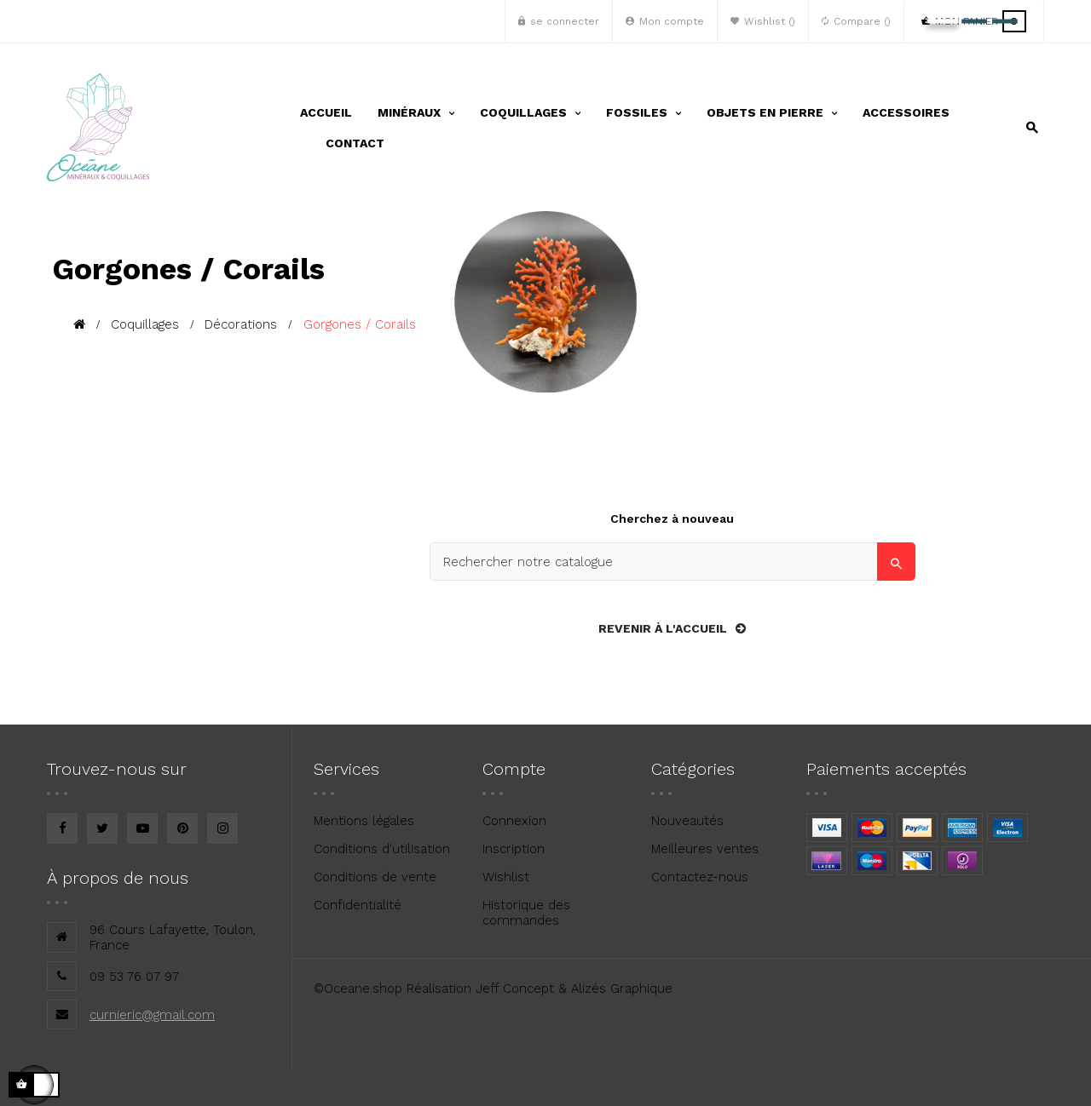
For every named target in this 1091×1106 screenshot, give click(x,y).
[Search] (672, 561)
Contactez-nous (699, 877)
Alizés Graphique (621, 988)
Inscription (513, 849)
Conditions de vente (375, 877)
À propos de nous (117, 878)
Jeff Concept (515, 988)
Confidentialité (357, 905)
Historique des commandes (526, 912)
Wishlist (505, 877)
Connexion (514, 820)
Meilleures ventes (705, 849)
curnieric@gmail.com (152, 1015)
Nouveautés (687, 820)
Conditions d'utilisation (382, 849)
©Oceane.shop (358, 988)
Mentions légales (364, 820)
